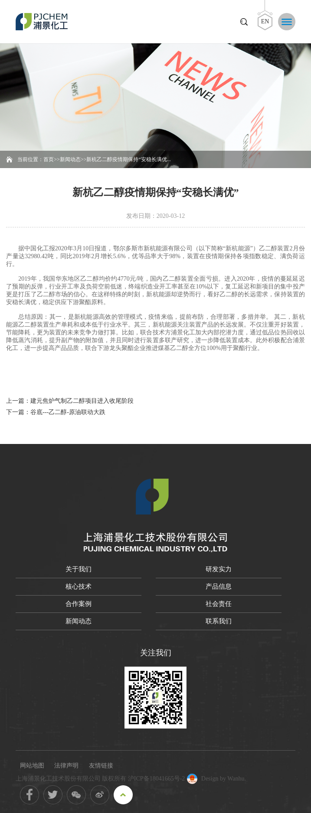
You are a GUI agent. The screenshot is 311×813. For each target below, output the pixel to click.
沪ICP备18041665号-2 (156, 778)
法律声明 (66, 765)
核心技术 (78, 586)
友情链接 (101, 765)
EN (265, 21)
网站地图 (32, 765)
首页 (48, 159)
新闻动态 (70, 159)
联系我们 (219, 621)
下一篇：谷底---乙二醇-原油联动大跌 (55, 412)
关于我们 (78, 569)
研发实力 (219, 569)
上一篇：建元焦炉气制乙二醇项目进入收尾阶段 (70, 401)
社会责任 (219, 603)
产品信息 (219, 586)
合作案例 (78, 603)
